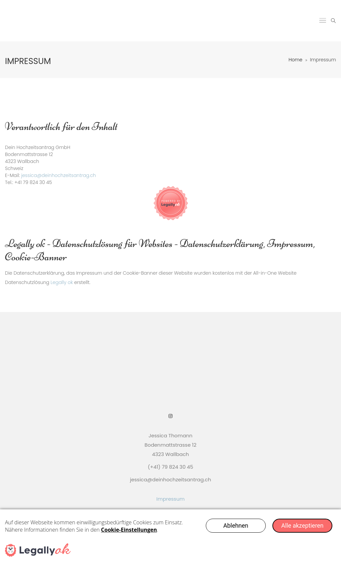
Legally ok (62, 282)
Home (295, 59)
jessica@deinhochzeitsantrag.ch (58, 175)
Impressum (171, 498)
